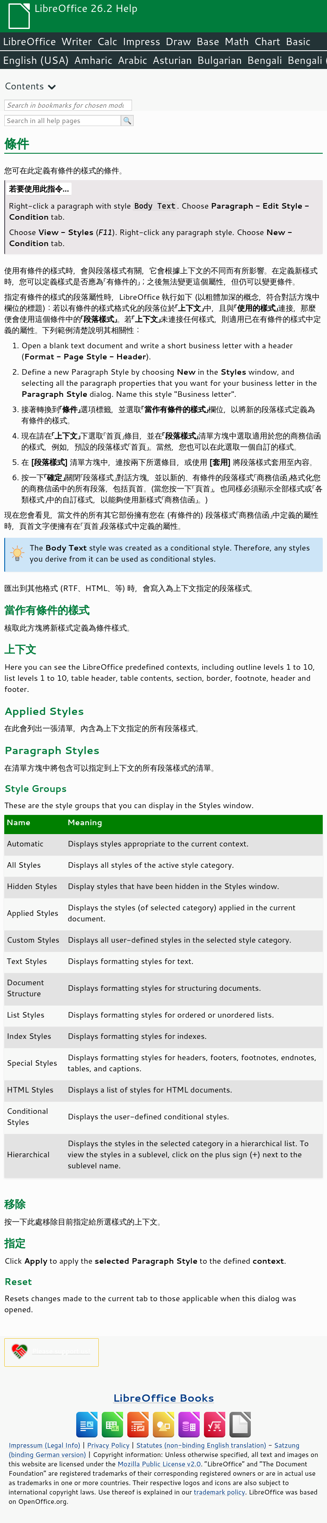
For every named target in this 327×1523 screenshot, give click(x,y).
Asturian (172, 60)
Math (236, 41)
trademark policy (219, 1492)
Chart (267, 41)
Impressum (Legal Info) (44, 1445)
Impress (142, 41)
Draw (178, 41)
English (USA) (36, 60)
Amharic (93, 60)
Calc (107, 41)
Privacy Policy (108, 1445)
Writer (76, 41)
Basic (297, 41)
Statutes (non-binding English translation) (201, 1445)
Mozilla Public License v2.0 (159, 1464)
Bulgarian (219, 60)
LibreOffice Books (163, 1397)
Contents (24, 85)
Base (207, 41)
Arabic (132, 60)
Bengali (264, 60)
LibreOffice (29, 41)
